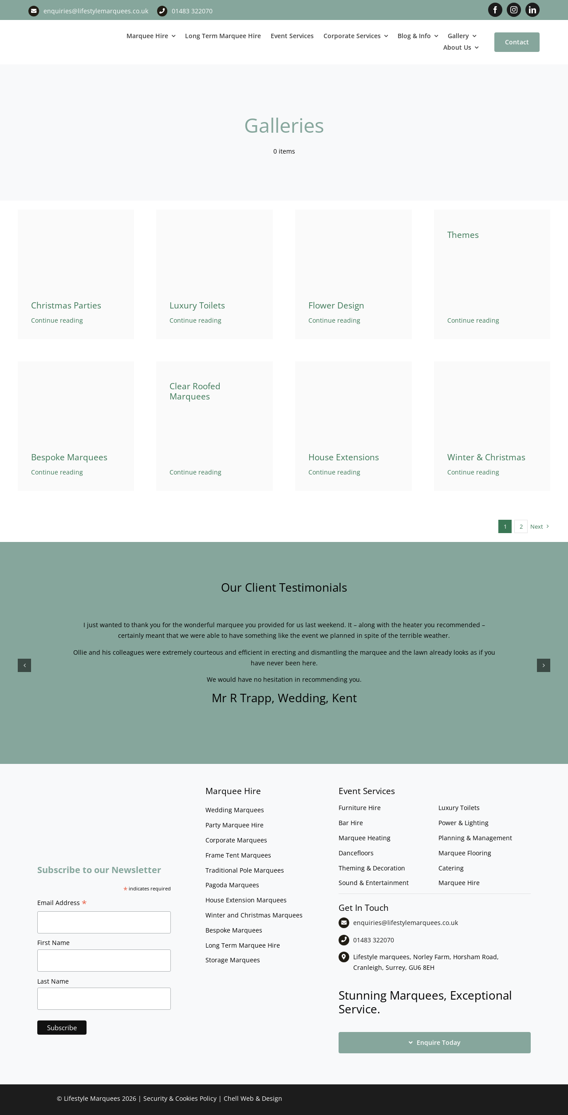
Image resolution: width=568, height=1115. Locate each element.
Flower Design (336, 305)
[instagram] (514, 10)
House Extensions (343, 457)
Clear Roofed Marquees (195, 391)
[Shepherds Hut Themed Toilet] (214, 212)
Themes (463, 235)
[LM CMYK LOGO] (71, 27)
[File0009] (492, 364)
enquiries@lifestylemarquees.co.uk (95, 11)
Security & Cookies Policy (180, 1098)
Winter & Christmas (486, 457)
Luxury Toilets (197, 305)
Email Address (62, 904)
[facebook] (495, 10)
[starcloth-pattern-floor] (76, 364)
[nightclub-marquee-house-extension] (353, 364)
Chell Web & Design (253, 1098)
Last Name (53, 981)
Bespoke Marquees (69, 457)
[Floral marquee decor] (353, 212)
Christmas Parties (66, 305)
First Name (53, 942)
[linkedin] (532, 10)
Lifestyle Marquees (92, 1098)
